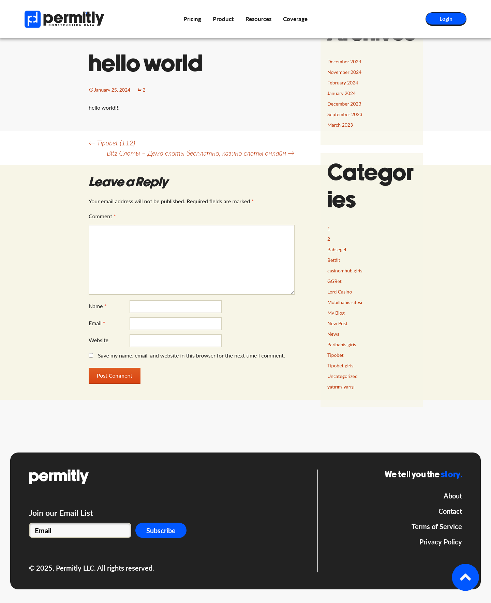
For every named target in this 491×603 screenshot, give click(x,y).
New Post (337, 323)
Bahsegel (336, 249)
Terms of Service (437, 526)
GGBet (334, 281)
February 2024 (342, 82)
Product (223, 19)
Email (97, 323)
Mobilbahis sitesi (344, 302)
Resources (258, 19)
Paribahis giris (341, 344)
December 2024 (344, 61)
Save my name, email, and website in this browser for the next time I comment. (191, 355)
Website (98, 340)
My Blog (336, 313)
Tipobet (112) (112, 143)
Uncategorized (342, 376)
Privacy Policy (440, 542)
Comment (102, 216)
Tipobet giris (340, 365)
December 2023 (344, 104)
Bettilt (333, 260)
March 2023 (340, 125)
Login (446, 18)
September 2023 (344, 114)
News (333, 334)
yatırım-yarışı (341, 387)
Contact (450, 511)
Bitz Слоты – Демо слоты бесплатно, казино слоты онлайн (201, 153)
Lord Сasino (339, 292)
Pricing (192, 19)
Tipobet (335, 355)
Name (97, 306)
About (453, 496)
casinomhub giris (344, 270)
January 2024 (341, 93)
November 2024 (344, 72)
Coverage (295, 19)
